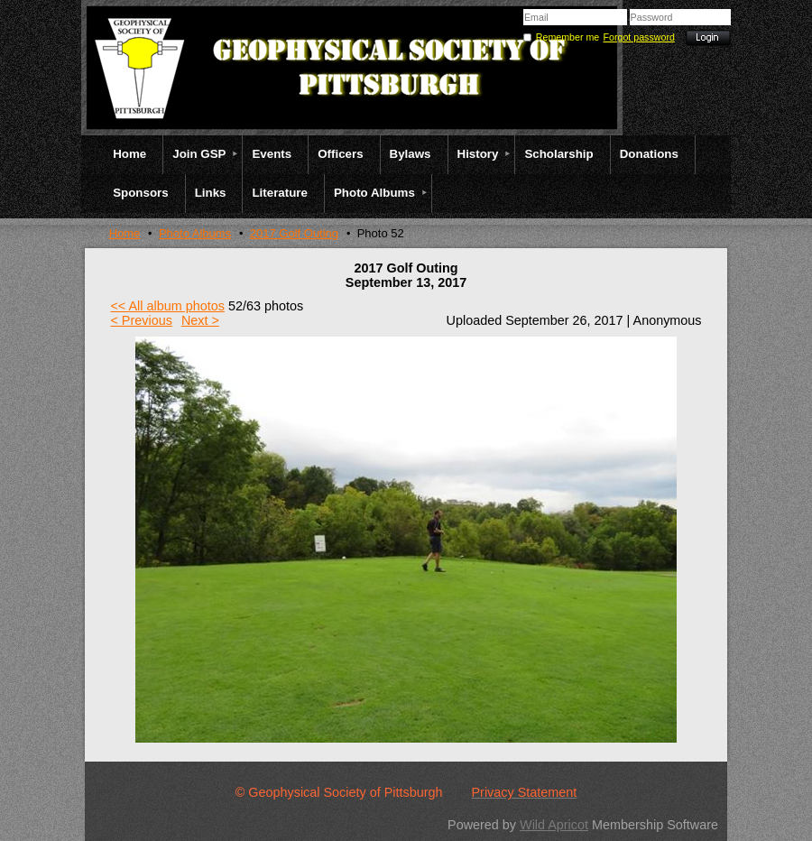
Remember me (567, 37)
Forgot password (639, 37)
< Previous (140, 320)
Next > (200, 320)
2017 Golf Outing (294, 233)
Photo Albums (195, 233)
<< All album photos (167, 306)
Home (125, 233)
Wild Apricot (554, 825)
